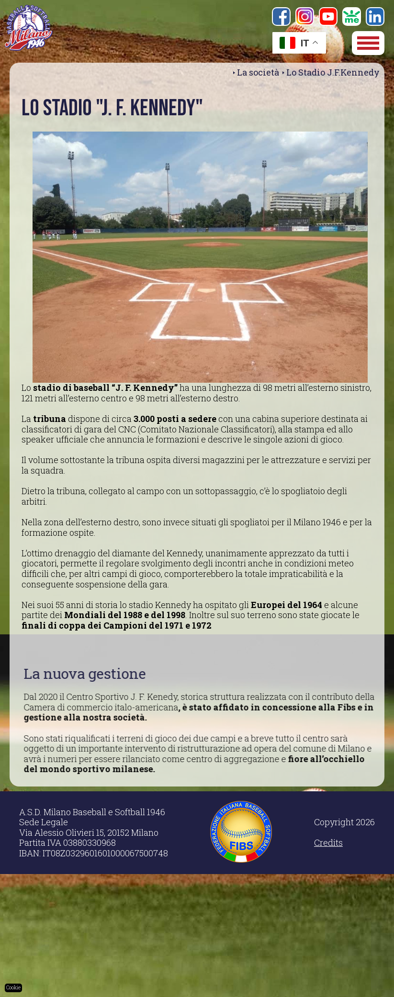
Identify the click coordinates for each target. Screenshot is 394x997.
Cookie (13, 988)
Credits (328, 842)
